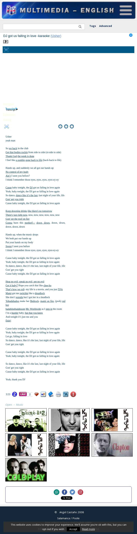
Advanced (105, 26)
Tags (92, 26)
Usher (56, 36)
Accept (73, 529)
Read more (88, 529)
